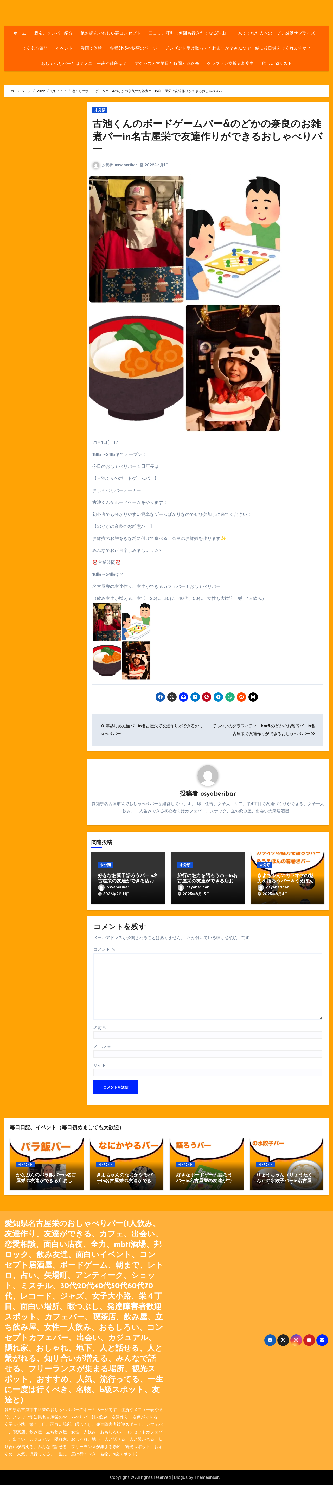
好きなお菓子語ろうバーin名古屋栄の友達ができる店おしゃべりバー (128, 881)
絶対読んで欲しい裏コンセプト (111, 33)
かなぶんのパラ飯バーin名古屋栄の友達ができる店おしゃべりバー (46, 1181)
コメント (104, 949)
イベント (64, 48)
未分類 (99, 110)
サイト (99, 1065)
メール (102, 1046)
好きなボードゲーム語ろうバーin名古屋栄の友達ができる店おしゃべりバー (206, 1181)
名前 (100, 1027)
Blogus (181, 1477)
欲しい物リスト (277, 64)
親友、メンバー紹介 (53, 33)
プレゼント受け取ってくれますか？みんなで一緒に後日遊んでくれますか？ (238, 48)
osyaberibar (126, 165)
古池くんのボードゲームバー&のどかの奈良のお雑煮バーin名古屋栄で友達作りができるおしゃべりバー (207, 137)
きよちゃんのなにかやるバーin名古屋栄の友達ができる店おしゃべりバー (126, 1181)
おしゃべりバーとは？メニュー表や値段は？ (84, 64)
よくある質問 (35, 48)
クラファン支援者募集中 (230, 64)
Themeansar (206, 1477)
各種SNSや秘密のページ (133, 48)
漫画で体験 (91, 48)
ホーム (20, 33)
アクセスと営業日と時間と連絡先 (167, 64)
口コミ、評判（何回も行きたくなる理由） (189, 33)
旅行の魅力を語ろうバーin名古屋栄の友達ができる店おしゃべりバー (207, 881)
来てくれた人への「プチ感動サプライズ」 (279, 33)
